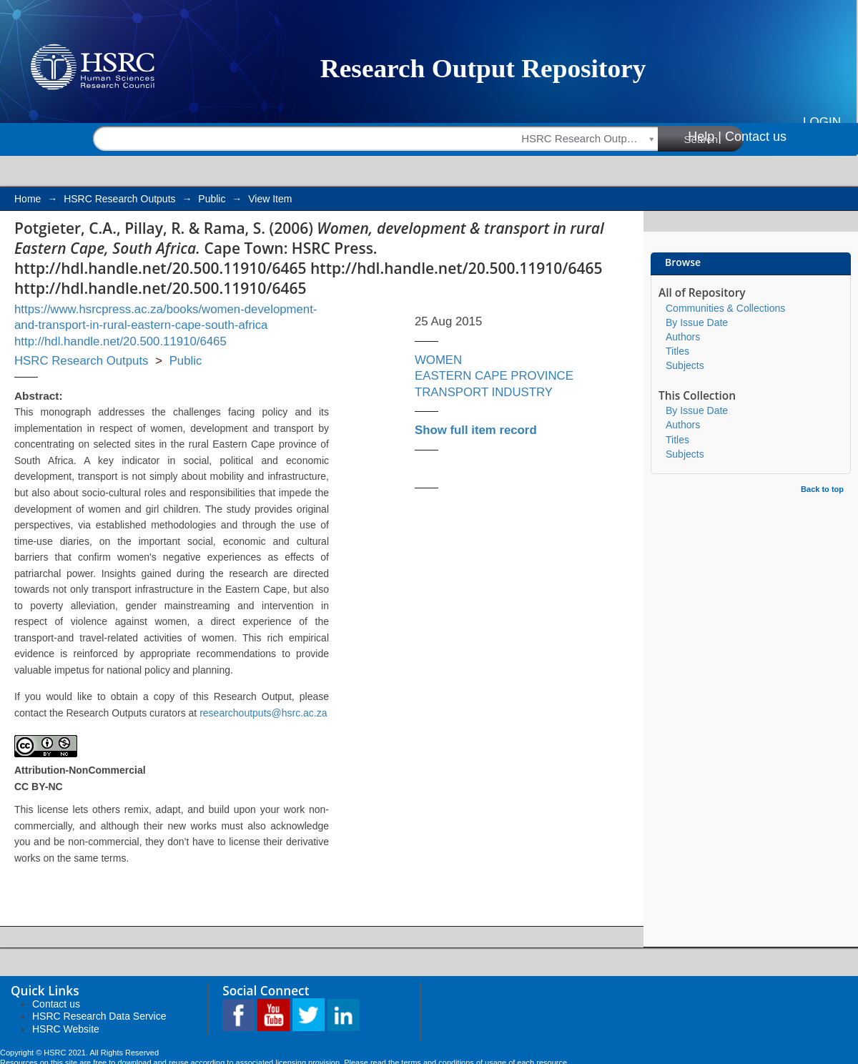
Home (27, 199)
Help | (704, 136)
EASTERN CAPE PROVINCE (494, 376)
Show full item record (476, 430)
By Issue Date (697, 322)
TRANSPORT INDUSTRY (484, 392)
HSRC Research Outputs (119, 199)
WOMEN (438, 360)
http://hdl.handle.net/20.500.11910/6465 (120, 341)
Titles (677, 351)
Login (822, 122)
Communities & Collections (725, 308)
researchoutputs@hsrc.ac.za (263, 713)
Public (211, 199)
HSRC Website (65, 1029)
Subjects (685, 365)
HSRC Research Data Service (99, 1016)
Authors (683, 337)
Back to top (822, 489)
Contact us (755, 136)
